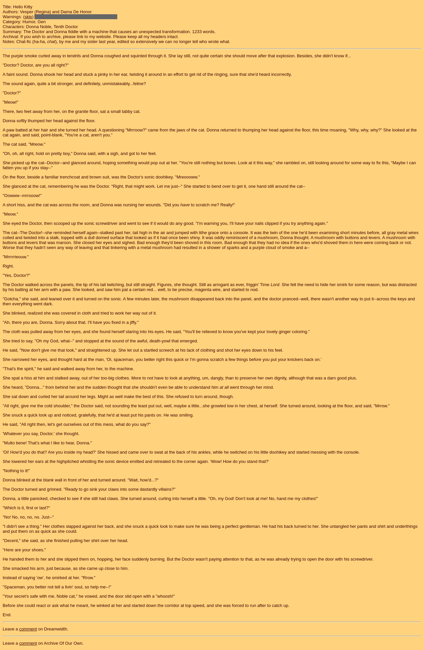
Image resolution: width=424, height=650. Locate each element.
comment (28, 628)
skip (28, 16)
